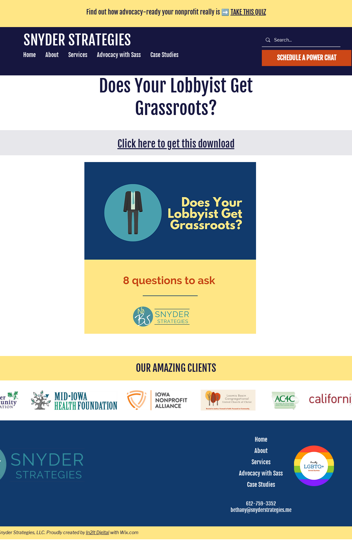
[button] (77, 55)
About (261, 450)
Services (261, 462)
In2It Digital (97, 532)
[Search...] (300, 39)
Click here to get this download (176, 144)
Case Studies (261, 484)
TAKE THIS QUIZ (248, 12)
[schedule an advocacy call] (306, 58)
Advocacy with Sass (261, 473)
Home (261, 439)
